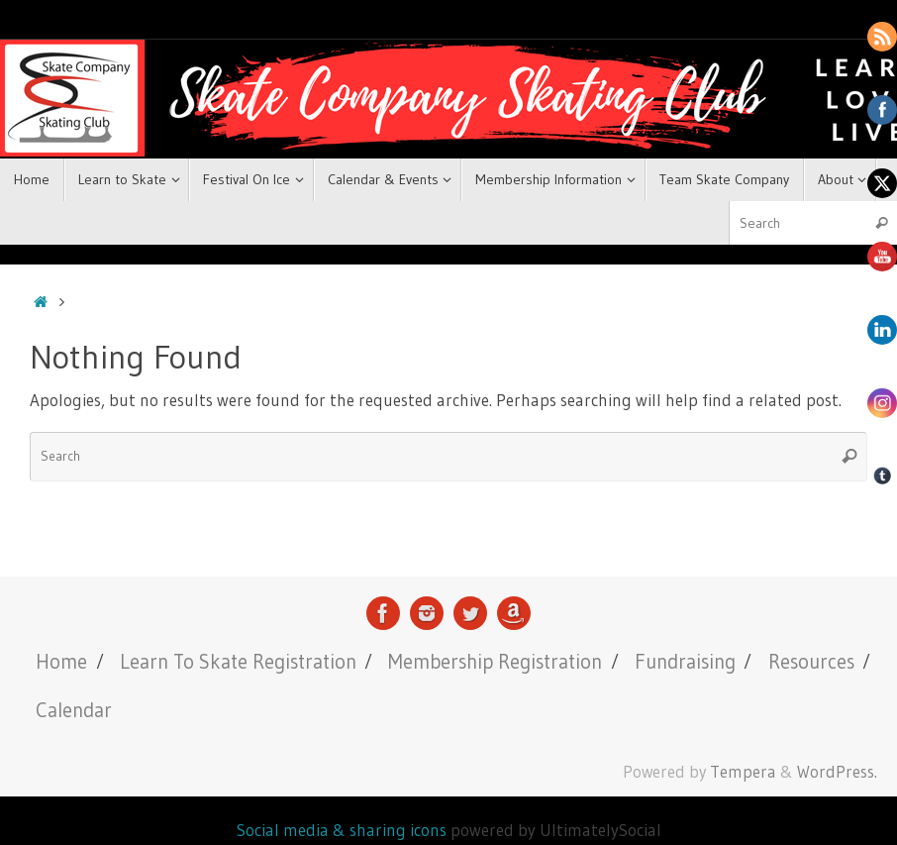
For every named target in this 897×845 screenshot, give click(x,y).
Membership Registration (495, 661)
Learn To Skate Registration (238, 661)
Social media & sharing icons (343, 829)
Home (61, 661)
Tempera (743, 772)
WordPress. (837, 772)
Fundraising (685, 661)
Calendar (74, 709)
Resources (811, 661)
